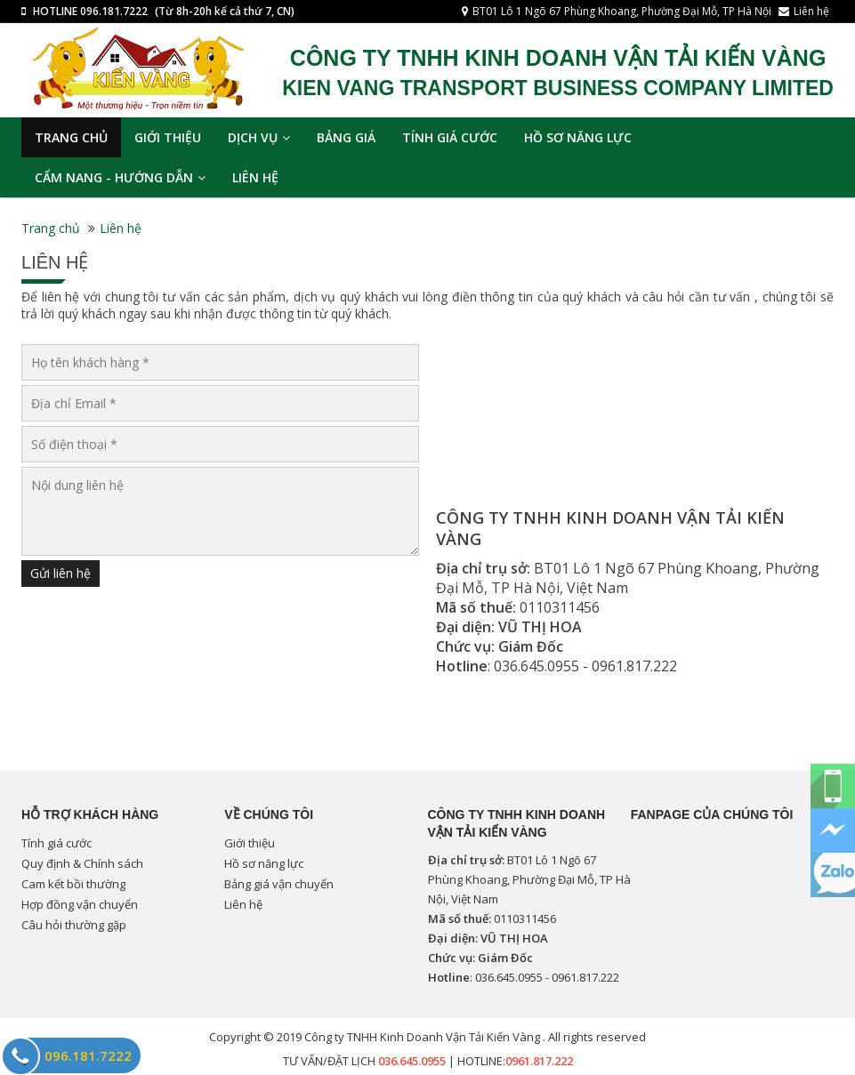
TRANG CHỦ (71, 137)
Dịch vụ (259, 137)
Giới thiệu (167, 137)
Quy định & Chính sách (82, 863)
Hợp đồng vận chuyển (79, 904)
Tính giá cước (449, 137)
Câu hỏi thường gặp (73, 925)
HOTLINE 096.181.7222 (90, 11)
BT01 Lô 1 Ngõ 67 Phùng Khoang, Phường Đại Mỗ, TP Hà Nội (621, 11)
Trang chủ (50, 228)
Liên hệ (811, 11)
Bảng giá (346, 137)
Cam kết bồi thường (73, 884)
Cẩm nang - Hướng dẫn (120, 177)
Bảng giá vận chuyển (279, 884)
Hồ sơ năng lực (578, 137)
